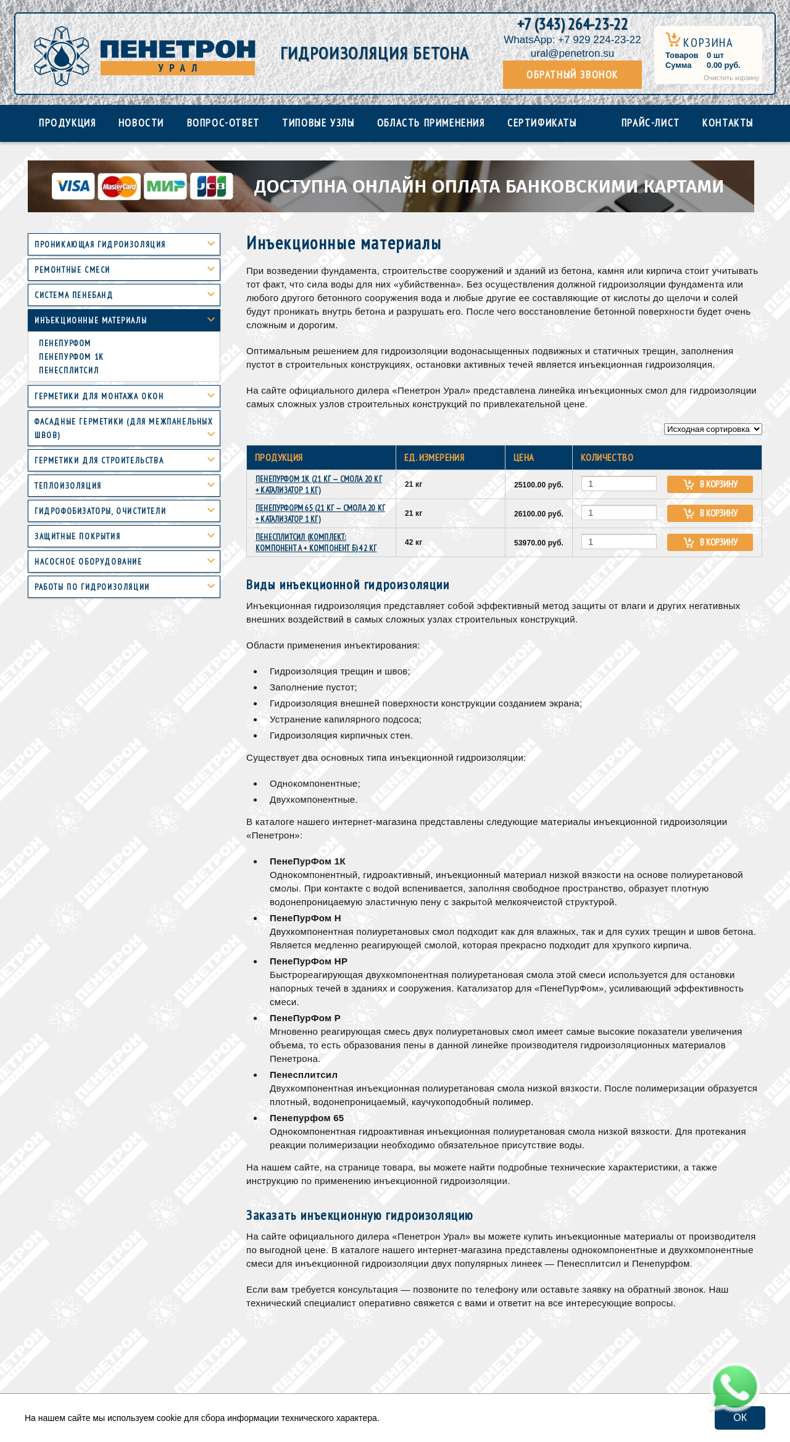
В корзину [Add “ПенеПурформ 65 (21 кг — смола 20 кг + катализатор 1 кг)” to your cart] (719, 513)
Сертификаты (542, 123)
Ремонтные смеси (72, 270)
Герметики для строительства (99, 460)
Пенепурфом (65, 343)
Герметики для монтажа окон (99, 396)
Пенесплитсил (69, 370)
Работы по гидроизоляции (92, 587)
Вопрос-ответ (223, 123)
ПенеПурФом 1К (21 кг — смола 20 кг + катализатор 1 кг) (319, 484)
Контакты (728, 123)
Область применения (431, 123)
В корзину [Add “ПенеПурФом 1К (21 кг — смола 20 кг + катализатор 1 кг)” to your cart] (719, 484)
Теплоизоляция (68, 486)
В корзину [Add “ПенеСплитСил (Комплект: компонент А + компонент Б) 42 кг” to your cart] (719, 542)
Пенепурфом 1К (71, 357)
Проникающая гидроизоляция (100, 244)
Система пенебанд (74, 295)
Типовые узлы (318, 123)
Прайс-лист (651, 123)
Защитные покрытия (77, 536)
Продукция (67, 123)
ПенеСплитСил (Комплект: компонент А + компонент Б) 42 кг (316, 542)
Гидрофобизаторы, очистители (100, 511)
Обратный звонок (572, 74)
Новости (141, 123)
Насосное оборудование (89, 562)
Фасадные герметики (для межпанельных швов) (124, 428)
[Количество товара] (619, 483)
